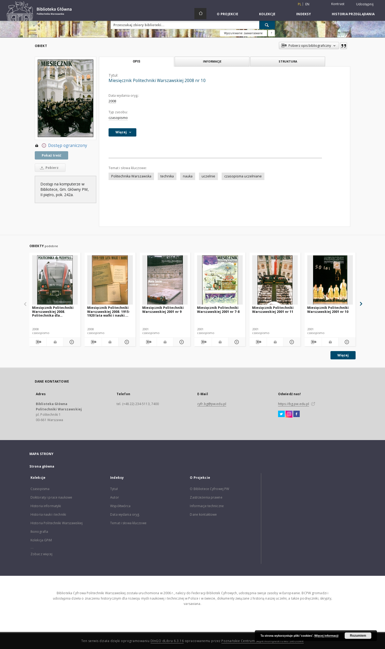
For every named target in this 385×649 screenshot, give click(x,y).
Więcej (343, 355)
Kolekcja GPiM (41, 540)
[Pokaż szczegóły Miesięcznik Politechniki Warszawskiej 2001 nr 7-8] (236, 342)
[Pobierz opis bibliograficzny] (38, 342)
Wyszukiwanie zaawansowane (243, 33)
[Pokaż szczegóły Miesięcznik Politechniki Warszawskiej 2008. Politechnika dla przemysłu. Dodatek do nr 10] (71, 342)
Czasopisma (39, 489)
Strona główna (42, 466)
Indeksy (303, 14)
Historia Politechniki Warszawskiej (56, 523)
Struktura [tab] (288, 61)
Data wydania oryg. (125, 514)
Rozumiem (358, 636)
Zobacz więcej (41, 554)
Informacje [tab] (212, 61)
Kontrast (338, 4)
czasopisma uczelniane (243, 176)
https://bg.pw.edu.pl (293, 404)
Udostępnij (365, 4)
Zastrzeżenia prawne (206, 497)
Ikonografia (39, 531)
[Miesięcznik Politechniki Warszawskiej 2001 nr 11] (275, 280)
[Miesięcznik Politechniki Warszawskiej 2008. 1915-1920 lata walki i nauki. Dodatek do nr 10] (110, 280)
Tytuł (114, 489)
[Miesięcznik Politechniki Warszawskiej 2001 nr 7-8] (219, 280)
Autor (114, 497)
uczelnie (208, 176)
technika (167, 176)
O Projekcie (227, 14)
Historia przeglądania (353, 14)
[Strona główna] (200, 13)
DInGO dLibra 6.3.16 (167, 641)
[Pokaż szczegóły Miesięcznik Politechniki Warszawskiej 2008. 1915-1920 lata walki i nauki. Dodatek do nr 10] (126, 342)
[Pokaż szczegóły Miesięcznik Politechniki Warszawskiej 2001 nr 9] (181, 342)
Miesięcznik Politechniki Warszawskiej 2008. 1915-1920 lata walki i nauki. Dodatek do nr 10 (108, 311)
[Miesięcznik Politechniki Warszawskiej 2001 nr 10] (330, 280)
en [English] (307, 4)
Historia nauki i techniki (48, 514)
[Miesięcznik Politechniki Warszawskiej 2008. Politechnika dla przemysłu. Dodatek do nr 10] (55, 280)
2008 (112, 101)
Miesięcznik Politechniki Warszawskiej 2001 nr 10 (328, 309)
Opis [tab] (136, 61)
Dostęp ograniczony (61, 146)
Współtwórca (120, 506)
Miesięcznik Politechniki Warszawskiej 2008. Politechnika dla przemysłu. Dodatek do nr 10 (54, 311)
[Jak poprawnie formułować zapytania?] (271, 33)
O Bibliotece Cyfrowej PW (209, 489)
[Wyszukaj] (267, 25)
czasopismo (118, 117)
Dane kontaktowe (203, 514)
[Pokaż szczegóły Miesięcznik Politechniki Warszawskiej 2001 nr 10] (346, 342)
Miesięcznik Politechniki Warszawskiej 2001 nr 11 (273, 309)
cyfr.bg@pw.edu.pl (211, 404)
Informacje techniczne (207, 506)
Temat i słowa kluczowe (128, 523)
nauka (187, 176)
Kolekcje (267, 14)
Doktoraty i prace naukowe (51, 497)
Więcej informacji (326, 635)
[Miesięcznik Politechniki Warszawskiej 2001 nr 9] (165, 280)
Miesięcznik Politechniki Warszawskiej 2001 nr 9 (163, 309)
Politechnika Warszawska (131, 176)
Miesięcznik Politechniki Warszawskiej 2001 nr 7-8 (218, 309)
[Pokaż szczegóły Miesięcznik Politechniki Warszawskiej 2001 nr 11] (291, 342)
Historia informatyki (45, 506)
